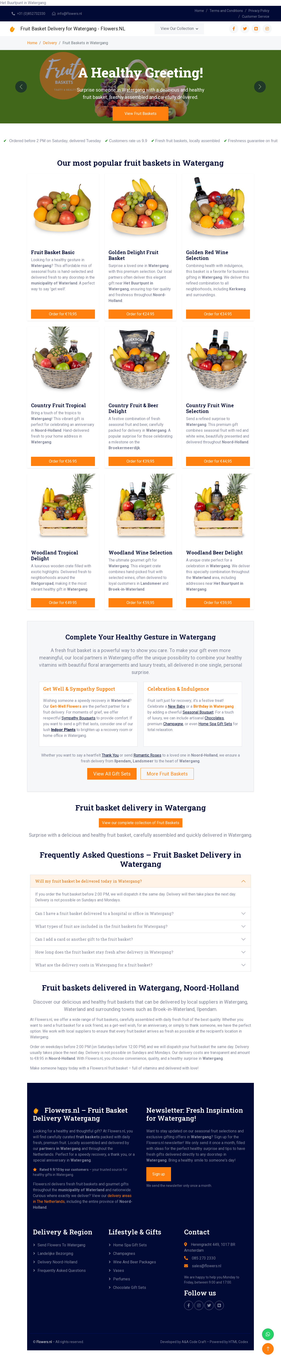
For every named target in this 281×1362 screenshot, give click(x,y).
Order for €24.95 (140, 314)
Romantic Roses (147, 755)
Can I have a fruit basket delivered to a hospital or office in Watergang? (104, 913)
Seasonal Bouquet (198, 712)
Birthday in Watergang (213, 706)
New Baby (176, 706)
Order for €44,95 (218, 461)
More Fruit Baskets (167, 774)
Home (199, 11)
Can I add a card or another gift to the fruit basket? (84, 939)
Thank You (110, 755)
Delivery (50, 43)
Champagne (173, 724)
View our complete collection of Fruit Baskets (140, 822)
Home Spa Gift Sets (215, 724)
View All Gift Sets (112, 774)
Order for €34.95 (218, 314)
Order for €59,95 (140, 602)
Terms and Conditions (226, 11)
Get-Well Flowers (65, 706)
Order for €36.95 (63, 461)
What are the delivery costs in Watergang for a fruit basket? (93, 964)
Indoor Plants (63, 729)
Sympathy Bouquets (78, 718)
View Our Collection (177, 28)
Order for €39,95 (140, 461)
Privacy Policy (259, 11)
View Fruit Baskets (140, 113)
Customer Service (255, 16)
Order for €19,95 (63, 314)
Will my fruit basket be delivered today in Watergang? (88, 881)
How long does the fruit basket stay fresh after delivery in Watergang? (104, 952)
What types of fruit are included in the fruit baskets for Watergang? (101, 926)
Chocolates (214, 718)
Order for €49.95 (63, 602)
